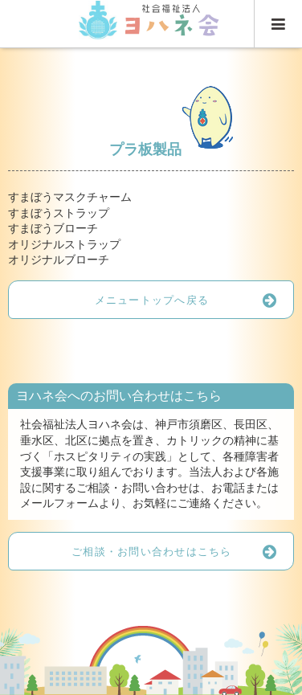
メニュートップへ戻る (194, 299)
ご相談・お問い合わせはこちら (182, 551)
